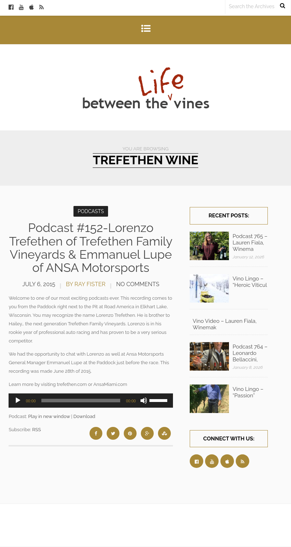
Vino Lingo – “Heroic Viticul (250, 281)
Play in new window (49, 416)
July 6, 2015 (38, 284)
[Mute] (143, 400)
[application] (91, 400)
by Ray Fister (86, 284)
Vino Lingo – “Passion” (248, 392)
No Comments (137, 284)
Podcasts (91, 211)
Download (84, 416)
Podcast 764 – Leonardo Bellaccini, (250, 353)
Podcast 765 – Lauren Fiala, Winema (250, 242)
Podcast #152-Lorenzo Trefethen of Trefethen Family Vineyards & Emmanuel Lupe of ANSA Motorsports (91, 248)
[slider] (80, 400)
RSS (36, 429)
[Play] (17, 400)
